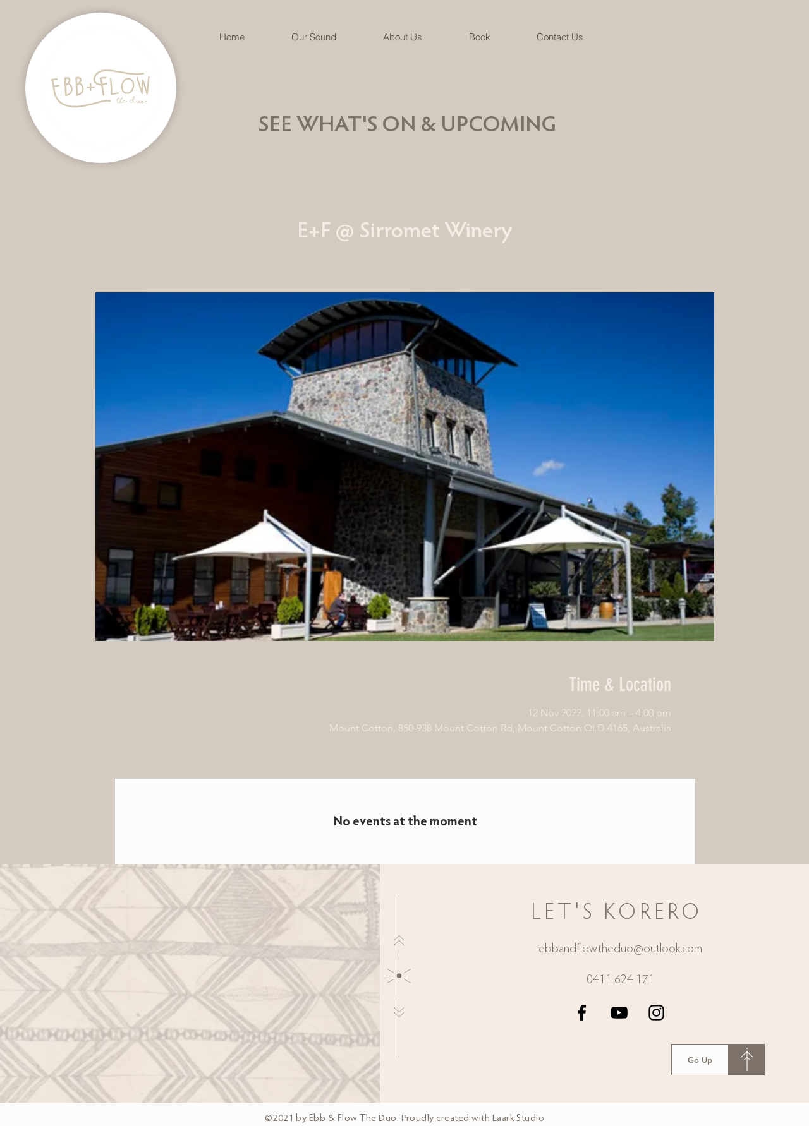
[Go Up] (700, 1059)
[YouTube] (619, 1012)
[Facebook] (581, 1012)
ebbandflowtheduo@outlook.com (620, 949)
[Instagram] (656, 1012)
